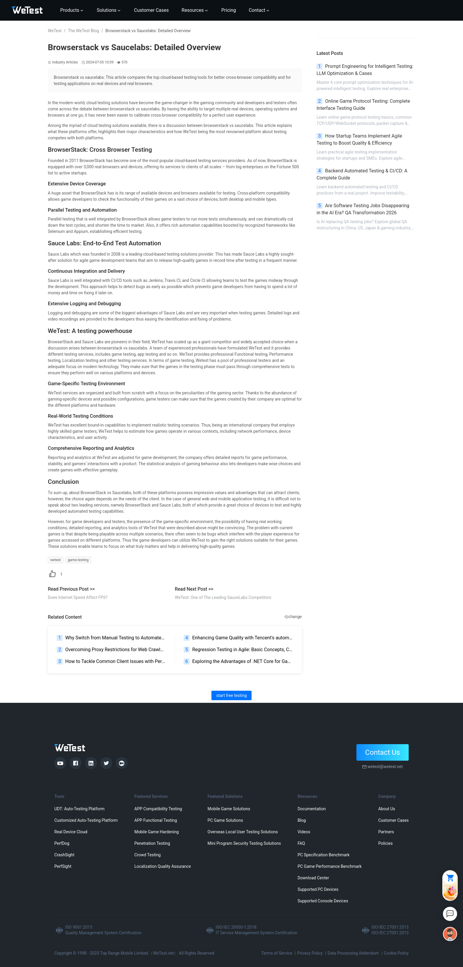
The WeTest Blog (83, 30)
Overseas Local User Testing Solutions (243, 831)
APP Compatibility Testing (158, 808)
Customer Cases (393, 820)
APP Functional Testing (155, 820)
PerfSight (62, 866)
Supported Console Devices (323, 901)
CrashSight (64, 854)
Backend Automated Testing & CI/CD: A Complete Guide (362, 174)
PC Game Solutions (225, 820)
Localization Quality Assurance (162, 866)
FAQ (301, 843)
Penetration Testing (152, 843)
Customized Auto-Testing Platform (86, 820)
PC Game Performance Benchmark (330, 866)
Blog (302, 820)
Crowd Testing (147, 854)
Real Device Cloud (70, 831)
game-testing (78, 560)
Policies (385, 843)
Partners (386, 831)
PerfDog (61, 843)
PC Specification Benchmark (324, 854)
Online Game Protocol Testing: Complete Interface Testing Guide (363, 104)
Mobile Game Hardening (156, 831)
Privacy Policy (309, 953)
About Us (386, 808)
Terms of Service (276, 953)
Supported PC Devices (318, 889)
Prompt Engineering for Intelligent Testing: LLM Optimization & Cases (365, 69)
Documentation (312, 808)
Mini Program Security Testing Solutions (244, 843)
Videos (304, 831)
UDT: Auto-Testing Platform (79, 808)
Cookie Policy (396, 953)
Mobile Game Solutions (229, 808)
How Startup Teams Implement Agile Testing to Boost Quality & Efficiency (359, 139)
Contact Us (382, 752)
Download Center (313, 877)
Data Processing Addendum (353, 953)
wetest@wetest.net (385, 766)
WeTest (55, 30)
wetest (55, 560)
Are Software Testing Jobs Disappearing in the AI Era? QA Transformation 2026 (363, 209)
